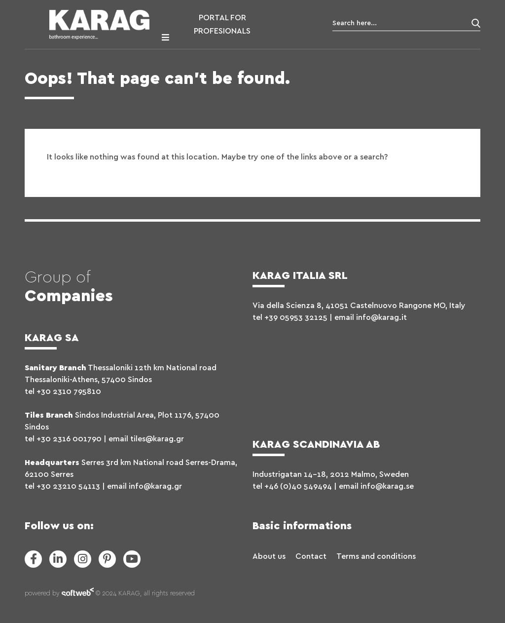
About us (269, 556)
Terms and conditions (376, 556)
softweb (78, 594)
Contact (310, 556)
